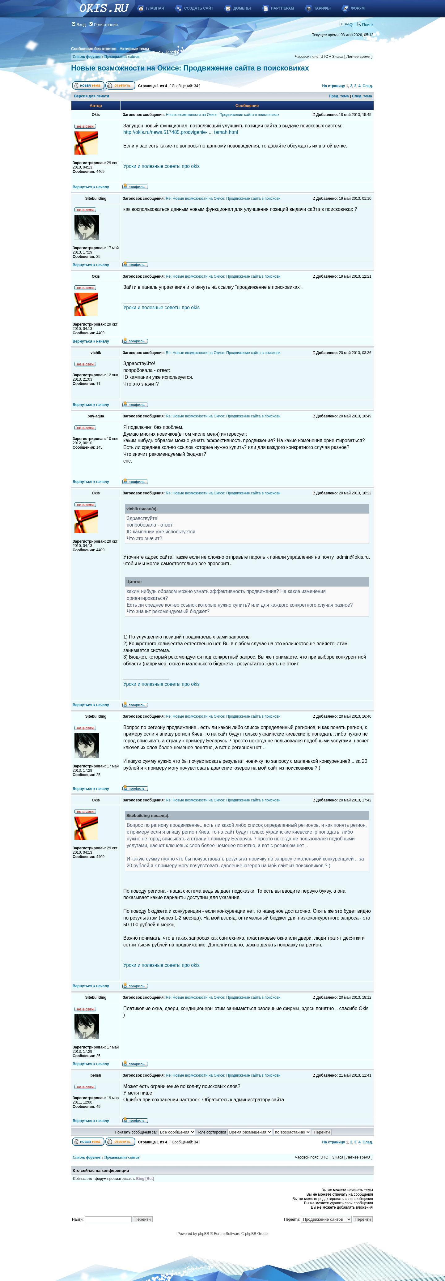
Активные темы (134, 48)
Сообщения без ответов (93, 48)
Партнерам (282, 8)
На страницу (333, 86)
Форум (358, 8)
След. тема (362, 96)
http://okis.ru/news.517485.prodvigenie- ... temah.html (180, 132)
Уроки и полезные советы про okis (161, 166)
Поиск (365, 24)
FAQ (346, 24)
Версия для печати (91, 96)
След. (367, 86)
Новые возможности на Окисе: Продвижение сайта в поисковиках (190, 68)
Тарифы (322, 8)
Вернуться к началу (91, 187)
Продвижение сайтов (121, 56)
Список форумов (87, 56)
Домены (242, 8)
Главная (155, 8)
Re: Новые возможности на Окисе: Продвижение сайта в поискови (223, 198)
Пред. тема (339, 96)
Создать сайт (198, 8)
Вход (79, 24)
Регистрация (103, 24)
